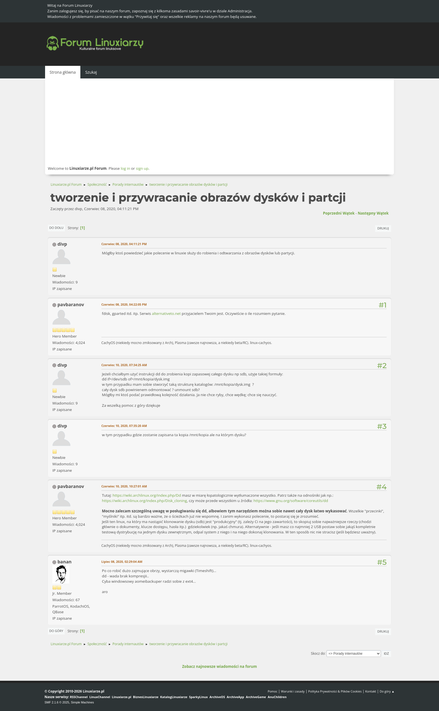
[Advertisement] (219, 122)
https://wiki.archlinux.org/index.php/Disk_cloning (144, 500)
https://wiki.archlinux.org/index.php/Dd (147, 495)
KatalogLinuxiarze (173, 697)
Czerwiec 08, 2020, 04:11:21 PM (124, 244)
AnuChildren (277, 697)
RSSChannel (79, 697)
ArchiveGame (256, 697)
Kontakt (370, 691)
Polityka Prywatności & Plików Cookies (335, 691)
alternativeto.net (166, 313)
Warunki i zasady (293, 691)
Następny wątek (373, 213)
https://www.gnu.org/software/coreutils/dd (290, 500)
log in (125, 168)
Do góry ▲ (387, 691)
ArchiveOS (217, 697)
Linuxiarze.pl (121, 697)
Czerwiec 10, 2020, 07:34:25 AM (124, 365)
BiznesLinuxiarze (145, 697)
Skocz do (318, 653)
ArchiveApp (235, 697)
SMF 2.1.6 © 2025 (57, 702)
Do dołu (56, 228)
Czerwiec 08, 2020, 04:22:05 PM (124, 304)
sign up (142, 168)
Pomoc (272, 691)
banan (64, 562)
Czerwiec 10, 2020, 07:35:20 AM (124, 426)
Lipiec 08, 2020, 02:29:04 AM (121, 561)
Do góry (56, 631)
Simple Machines (82, 702)
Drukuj (383, 228)
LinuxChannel (99, 697)
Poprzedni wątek (338, 213)
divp (62, 244)
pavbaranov (70, 304)
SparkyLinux (198, 697)
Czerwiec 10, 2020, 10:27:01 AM (124, 486)
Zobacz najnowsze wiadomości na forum (219, 666)
